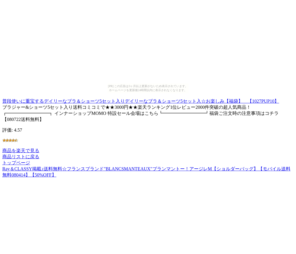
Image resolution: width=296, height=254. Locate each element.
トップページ (16, 162)
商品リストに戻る (20, 156)
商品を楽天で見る (20, 150)
